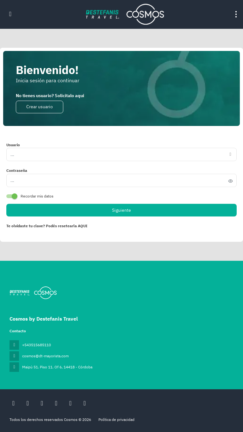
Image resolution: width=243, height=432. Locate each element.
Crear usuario (39, 107)
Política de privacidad (116, 419)
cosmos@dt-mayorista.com (45, 356)
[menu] (236, 14)
